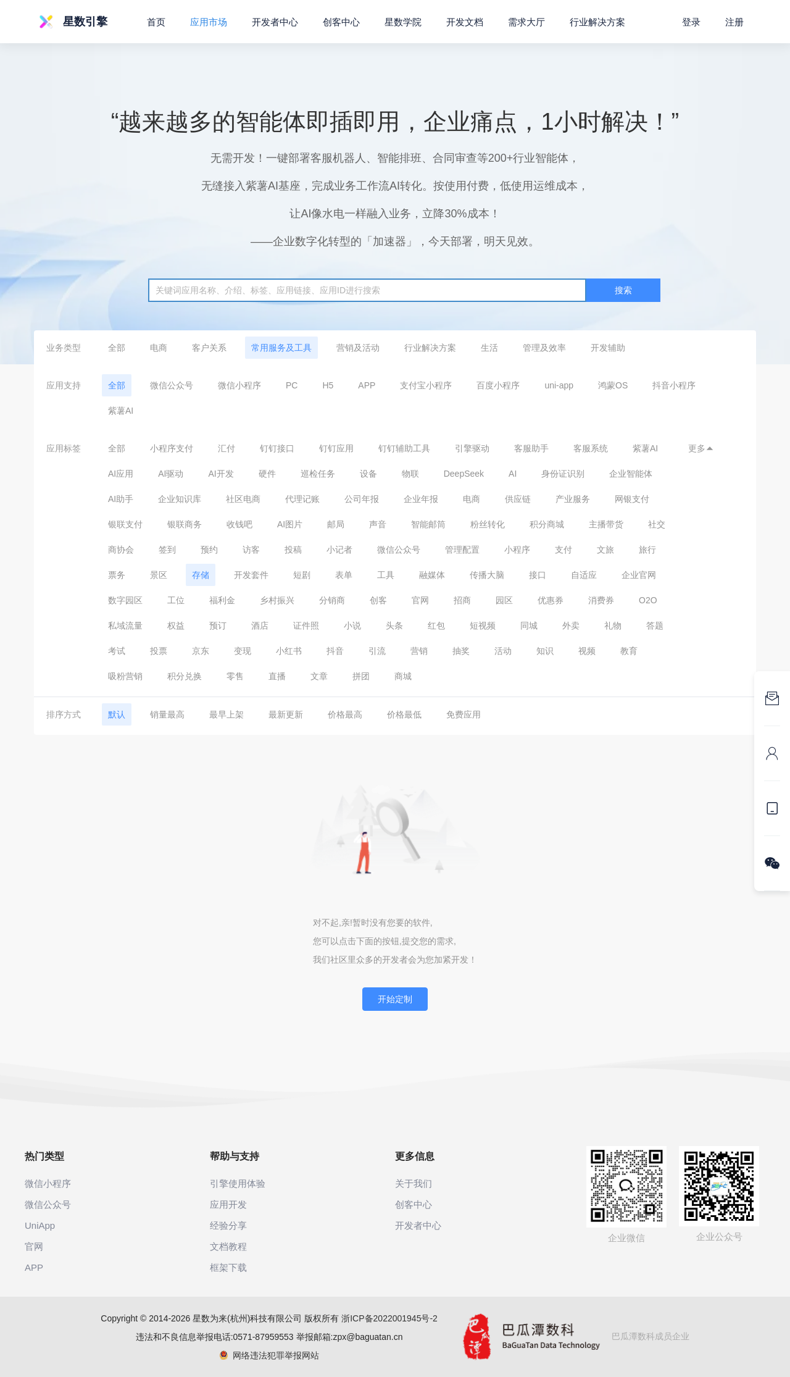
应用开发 (228, 1204)
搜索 (623, 290)
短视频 (483, 625)
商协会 (121, 550)
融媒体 (432, 575)
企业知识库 (179, 499)
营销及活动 (358, 348)
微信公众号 (171, 385)
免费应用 (463, 714)
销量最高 (167, 714)
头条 (394, 625)
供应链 (518, 499)
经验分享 (228, 1225)
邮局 (335, 524)
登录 (691, 22)
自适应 (584, 575)
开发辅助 (608, 348)
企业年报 (421, 499)
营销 (419, 651)
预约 (209, 550)
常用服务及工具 (281, 348)
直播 (277, 676)
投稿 (293, 550)
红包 (436, 625)
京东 (200, 651)
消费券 (601, 600)
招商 (462, 600)
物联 (410, 474)
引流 (377, 651)
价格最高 (345, 714)
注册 (734, 22)
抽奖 (461, 651)
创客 (378, 600)
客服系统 (590, 448)
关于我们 (413, 1183)
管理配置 (462, 550)
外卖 (571, 625)
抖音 (335, 651)
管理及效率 (544, 348)
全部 (116, 348)
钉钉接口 (277, 448)
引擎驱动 (472, 448)
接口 (537, 575)
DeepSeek (464, 474)
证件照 (306, 625)
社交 (656, 524)
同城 (529, 625)
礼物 (613, 625)
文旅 (605, 550)
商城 (403, 676)
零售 (235, 676)
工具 (385, 575)
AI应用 (120, 474)
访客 (251, 550)
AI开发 (220, 474)
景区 (158, 575)
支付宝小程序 (426, 385)
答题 (654, 625)
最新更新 (285, 714)
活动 (503, 651)
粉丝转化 (487, 524)
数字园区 (125, 600)
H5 (327, 385)
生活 (489, 348)
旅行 (647, 550)
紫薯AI (120, 411)
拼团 (361, 676)
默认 (116, 714)
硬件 (267, 474)
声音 (377, 524)
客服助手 (531, 448)
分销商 (332, 600)
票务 (116, 575)
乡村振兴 (277, 600)
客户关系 (209, 348)
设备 (368, 474)
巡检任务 (318, 474)
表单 (343, 575)
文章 (319, 676)
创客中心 (341, 22)
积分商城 (547, 524)
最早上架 (226, 714)
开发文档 (464, 22)
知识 (545, 651)
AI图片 (289, 524)
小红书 (289, 651)
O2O (648, 600)
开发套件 (251, 575)
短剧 (301, 575)
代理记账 (302, 499)
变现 (242, 651)
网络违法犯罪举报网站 (269, 1355)
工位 (176, 600)
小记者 (339, 550)
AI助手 (120, 499)
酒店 (259, 625)
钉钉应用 (336, 448)
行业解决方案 (430, 348)
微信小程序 (239, 385)
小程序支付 (171, 448)
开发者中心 (275, 22)
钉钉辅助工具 (404, 448)
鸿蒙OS (613, 385)
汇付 (226, 448)
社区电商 (243, 499)
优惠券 (550, 600)
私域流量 (125, 625)
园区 (504, 600)
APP (366, 385)
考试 (116, 651)
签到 (167, 550)
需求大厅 (526, 22)
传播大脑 (487, 575)
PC (291, 385)
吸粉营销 (125, 676)
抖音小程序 (674, 385)
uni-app (558, 385)
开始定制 (395, 999)
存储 (200, 575)
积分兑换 (184, 676)
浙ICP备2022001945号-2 (389, 1318)
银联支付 (125, 524)
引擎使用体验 (237, 1183)
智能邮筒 (428, 524)
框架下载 (228, 1267)
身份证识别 (562, 474)
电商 (158, 348)
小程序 (517, 550)
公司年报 (361, 499)
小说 (352, 625)
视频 (587, 651)
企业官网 (639, 575)
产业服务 (572, 499)
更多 (701, 448)
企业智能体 (630, 474)
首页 (156, 22)
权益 (176, 625)
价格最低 (404, 714)
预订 (218, 625)
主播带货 (606, 524)
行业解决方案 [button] (597, 22)
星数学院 (403, 22)
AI (513, 474)
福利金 (222, 600)
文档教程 (228, 1246)
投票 (158, 651)
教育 (629, 651)
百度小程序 (498, 385)
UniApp (40, 1225)
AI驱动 (170, 474)
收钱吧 (239, 524)
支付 (563, 550)
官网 (420, 600)
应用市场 (208, 22)
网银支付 (632, 499)
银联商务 (184, 524)
